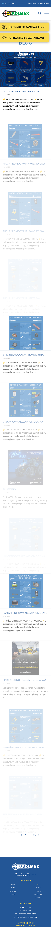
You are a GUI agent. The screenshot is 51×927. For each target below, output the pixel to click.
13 (34, 835)
